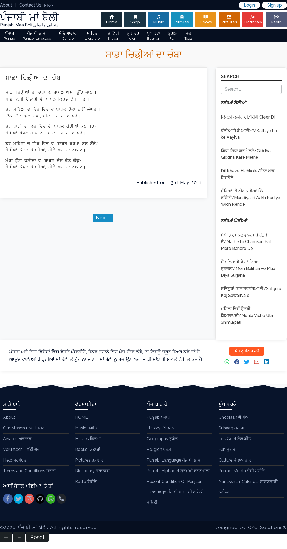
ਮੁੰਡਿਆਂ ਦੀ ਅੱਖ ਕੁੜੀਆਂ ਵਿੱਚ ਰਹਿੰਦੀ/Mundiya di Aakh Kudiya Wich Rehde (250, 197)
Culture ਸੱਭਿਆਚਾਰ (235, 460)
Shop (135, 19)
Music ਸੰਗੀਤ (86, 428)
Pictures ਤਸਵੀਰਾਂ (90, 460)
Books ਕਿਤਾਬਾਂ (87, 449)
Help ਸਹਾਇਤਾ (15, 460)
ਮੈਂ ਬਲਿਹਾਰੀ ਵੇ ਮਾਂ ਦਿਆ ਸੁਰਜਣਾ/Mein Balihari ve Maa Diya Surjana (248, 268)
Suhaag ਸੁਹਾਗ (231, 428)
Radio (276, 19)
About (6, 5)
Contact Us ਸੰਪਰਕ (36, 5)
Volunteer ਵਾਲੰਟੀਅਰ (21, 449)
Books (205, 19)
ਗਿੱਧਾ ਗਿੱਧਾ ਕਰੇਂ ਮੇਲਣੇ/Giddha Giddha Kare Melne (246, 154)
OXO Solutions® (267, 527)
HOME (81, 417)
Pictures (229, 19)
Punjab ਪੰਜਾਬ (158, 417)
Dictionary (252, 19)
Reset (37, 537)
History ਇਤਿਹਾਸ (161, 428)
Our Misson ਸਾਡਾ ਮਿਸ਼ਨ (24, 428)
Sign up (274, 5)
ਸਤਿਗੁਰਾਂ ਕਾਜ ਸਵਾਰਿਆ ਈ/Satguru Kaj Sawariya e (251, 292)
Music (158, 19)
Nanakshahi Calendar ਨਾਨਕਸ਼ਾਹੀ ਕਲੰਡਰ (248, 486)
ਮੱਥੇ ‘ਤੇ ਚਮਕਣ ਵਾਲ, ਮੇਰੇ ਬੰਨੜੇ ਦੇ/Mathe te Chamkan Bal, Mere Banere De (246, 242)
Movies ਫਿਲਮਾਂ (88, 438)
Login (249, 5)
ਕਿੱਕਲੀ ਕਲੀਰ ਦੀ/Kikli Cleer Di (248, 117)
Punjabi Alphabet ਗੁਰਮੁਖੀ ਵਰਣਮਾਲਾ (178, 470)
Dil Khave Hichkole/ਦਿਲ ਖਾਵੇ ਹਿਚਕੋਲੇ (248, 174)
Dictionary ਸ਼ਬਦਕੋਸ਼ (92, 470)
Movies (182, 19)
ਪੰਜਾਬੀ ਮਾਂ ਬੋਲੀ (32, 527)
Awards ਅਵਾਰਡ (17, 438)
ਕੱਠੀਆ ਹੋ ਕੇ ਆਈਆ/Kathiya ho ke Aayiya (249, 134)
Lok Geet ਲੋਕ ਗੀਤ (235, 438)
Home (111, 19)
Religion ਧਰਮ (159, 449)
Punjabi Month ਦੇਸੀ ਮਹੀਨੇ (242, 470)
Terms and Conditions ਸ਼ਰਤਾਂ (29, 470)
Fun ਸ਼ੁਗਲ (227, 449)
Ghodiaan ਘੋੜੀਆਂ (234, 417)
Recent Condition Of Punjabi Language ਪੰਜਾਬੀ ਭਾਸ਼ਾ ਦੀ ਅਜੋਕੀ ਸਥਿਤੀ (175, 492)
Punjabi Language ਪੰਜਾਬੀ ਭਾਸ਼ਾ (174, 460)
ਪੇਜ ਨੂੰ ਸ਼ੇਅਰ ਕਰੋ (247, 351)
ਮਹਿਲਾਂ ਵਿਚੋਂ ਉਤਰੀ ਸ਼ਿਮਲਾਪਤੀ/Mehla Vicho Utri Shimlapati (247, 315)
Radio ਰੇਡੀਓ (86, 481)
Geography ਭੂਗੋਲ (162, 438)
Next (102, 217)
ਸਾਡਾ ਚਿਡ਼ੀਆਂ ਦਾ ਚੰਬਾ (33, 77)
